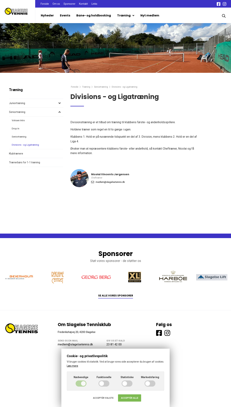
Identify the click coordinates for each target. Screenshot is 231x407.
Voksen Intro (18, 120)
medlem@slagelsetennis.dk (110, 181)
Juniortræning (17, 103)
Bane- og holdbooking (93, 15)
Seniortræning (101, 87)
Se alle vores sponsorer (115, 295)
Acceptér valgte (103, 398)
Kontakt (83, 3)
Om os (56, 3)
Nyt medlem (149, 15)
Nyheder (47, 15)
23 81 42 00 (114, 344)
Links (94, 3)
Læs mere (72, 365)
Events (65, 15)
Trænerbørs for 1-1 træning (24, 162)
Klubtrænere (16, 153)
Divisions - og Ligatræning (25, 144)
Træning (125, 15)
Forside (45, 3)
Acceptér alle (129, 398)
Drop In (15, 128)
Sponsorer (69, 3)
